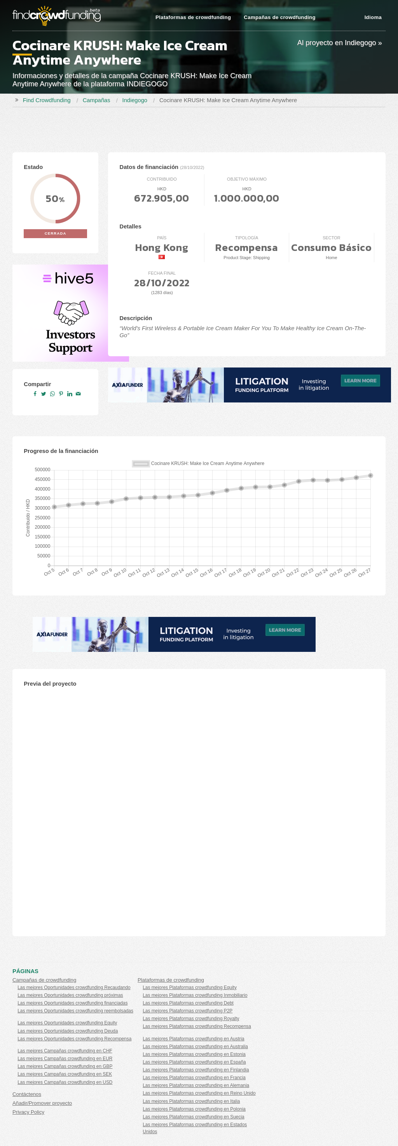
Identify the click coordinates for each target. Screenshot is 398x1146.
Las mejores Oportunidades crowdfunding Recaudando (73, 987)
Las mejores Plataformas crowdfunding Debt (188, 1003)
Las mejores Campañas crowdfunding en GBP (64, 1066)
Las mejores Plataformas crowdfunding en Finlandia (196, 1070)
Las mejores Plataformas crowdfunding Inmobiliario (195, 995)
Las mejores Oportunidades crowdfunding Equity (67, 1023)
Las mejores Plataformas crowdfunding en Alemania (196, 1085)
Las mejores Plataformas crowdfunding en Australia (195, 1046)
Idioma (373, 17)
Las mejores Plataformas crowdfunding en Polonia (194, 1109)
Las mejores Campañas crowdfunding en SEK (64, 1074)
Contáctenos (26, 1094)
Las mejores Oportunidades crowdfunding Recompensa (74, 1039)
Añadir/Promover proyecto (42, 1103)
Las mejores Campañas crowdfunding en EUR (64, 1058)
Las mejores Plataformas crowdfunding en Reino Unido (199, 1093)
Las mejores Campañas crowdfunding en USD (64, 1082)
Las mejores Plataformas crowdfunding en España (194, 1062)
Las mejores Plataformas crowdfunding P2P (187, 1011)
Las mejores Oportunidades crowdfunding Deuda (67, 1031)
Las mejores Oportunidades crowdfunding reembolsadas (75, 1011)
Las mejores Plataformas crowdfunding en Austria (193, 1039)
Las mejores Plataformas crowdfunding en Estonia (194, 1054)
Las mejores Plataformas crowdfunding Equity (190, 987)
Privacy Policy (28, 1112)
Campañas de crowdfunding (280, 17)
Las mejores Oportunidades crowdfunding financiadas (72, 1003)
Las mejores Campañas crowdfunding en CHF (64, 1051)
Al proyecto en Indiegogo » (339, 42)
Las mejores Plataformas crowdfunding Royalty (191, 1018)
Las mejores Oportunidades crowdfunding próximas (70, 995)
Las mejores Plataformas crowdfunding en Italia (191, 1101)
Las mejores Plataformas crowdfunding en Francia (194, 1077)
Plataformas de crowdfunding (193, 17)
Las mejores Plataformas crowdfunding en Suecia (193, 1117)
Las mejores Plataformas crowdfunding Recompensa (197, 1026)
